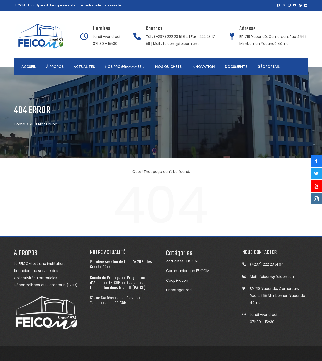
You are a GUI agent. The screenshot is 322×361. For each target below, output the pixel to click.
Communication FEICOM (187, 270)
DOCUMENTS (236, 66)
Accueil (28, 66)
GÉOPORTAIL (268, 66)
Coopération (177, 280)
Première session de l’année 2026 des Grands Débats (121, 265)
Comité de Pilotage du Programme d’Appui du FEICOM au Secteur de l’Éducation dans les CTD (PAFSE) (118, 282)
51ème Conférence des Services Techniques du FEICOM (115, 301)
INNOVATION (203, 66)
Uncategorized (179, 289)
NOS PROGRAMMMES (125, 66)
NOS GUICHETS (168, 66)
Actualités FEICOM (182, 261)
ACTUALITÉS (84, 66)
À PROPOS (55, 66)
